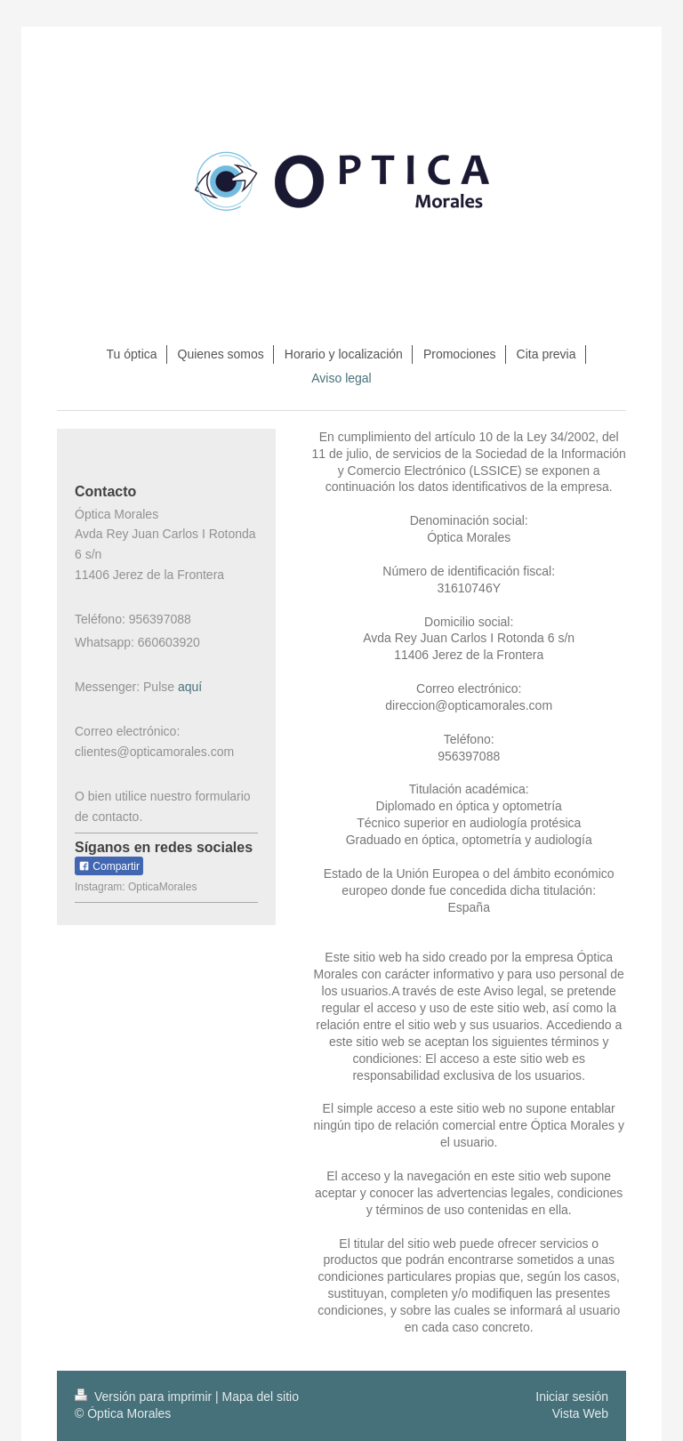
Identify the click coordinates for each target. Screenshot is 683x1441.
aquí (190, 687)
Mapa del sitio (260, 1396)
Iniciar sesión (571, 1396)
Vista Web (580, 1413)
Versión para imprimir (145, 1396)
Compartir (109, 866)
